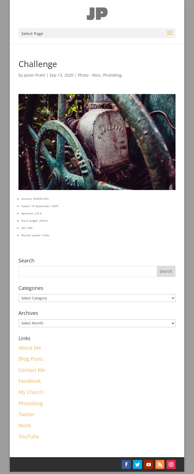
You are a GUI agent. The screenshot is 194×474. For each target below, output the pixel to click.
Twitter (26, 414)
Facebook (29, 380)
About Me (29, 347)
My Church (31, 392)
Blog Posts (30, 358)
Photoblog (112, 75)
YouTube (28, 436)
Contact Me (31, 370)
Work (24, 425)
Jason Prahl (34, 75)
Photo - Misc (89, 75)
